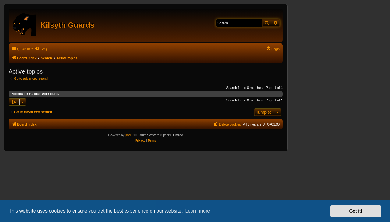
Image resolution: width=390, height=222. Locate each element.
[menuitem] (41, 49)
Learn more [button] (197, 210)
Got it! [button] (355, 211)
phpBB (129, 135)
